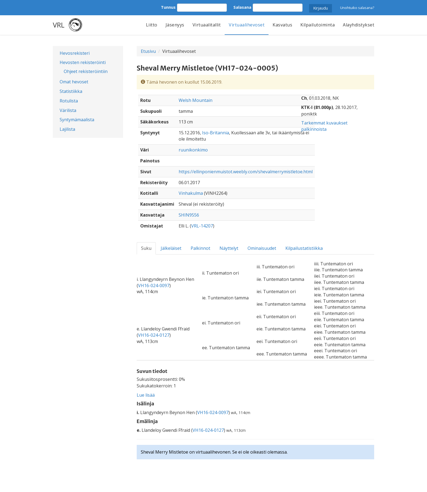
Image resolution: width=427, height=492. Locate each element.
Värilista (68, 110)
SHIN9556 (189, 215)
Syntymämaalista (77, 120)
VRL (59, 24)
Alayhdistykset (358, 25)
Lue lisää (146, 395)
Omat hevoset (74, 82)
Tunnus (168, 7)
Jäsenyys (175, 25)
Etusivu (148, 51)
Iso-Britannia (215, 133)
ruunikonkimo (193, 150)
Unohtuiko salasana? (357, 7)
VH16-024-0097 (153, 285)
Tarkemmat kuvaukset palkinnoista (324, 126)
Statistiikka (71, 91)
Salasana (242, 7)
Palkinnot (200, 248)
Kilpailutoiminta (317, 25)
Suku (146, 248)
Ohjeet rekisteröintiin (86, 71)
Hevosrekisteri (75, 53)
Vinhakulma (191, 193)
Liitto (151, 25)
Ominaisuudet (262, 248)
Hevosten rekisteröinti (83, 62)
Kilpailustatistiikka (304, 248)
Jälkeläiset (171, 248)
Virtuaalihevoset (246, 25)
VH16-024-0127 (153, 335)
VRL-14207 (202, 226)
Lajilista (67, 129)
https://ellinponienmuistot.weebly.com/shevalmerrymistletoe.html (246, 172)
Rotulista (69, 101)
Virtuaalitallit (207, 25)
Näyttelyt (228, 248)
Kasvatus (282, 25)
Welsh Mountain (195, 100)
